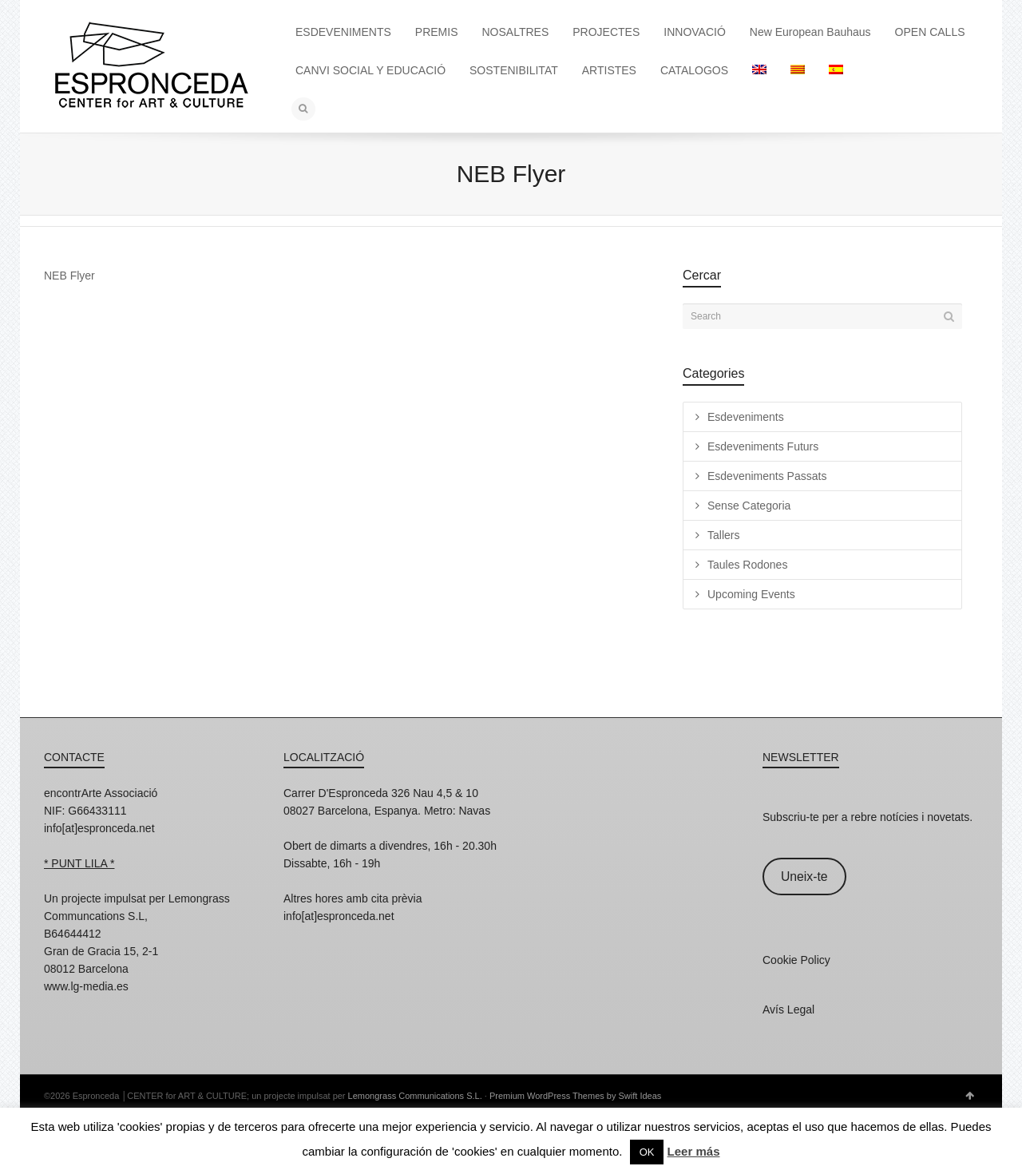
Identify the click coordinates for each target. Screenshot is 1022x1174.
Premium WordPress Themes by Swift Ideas (575, 1096)
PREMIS (436, 32)
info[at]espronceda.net (99, 828)
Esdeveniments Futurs (762, 446)
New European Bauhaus (810, 32)
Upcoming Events (751, 594)
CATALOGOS (694, 70)
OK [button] (647, 1152)
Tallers (723, 535)
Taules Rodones (747, 564)
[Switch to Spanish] (836, 70)
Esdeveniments (745, 417)
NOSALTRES (515, 32)
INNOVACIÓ (695, 32)
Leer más (693, 1151)
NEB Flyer (69, 275)
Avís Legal (788, 1009)
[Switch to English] (759, 70)
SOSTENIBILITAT (513, 70)
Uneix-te (804, 876)
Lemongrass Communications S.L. (415, 1096)
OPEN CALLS (930, 32)
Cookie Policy (796, 960)
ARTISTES (609, 70)
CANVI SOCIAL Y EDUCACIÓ (370, 70)
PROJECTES (606, 32)
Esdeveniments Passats (766, 476)
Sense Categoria (748, 505)
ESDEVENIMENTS (343, 32)
